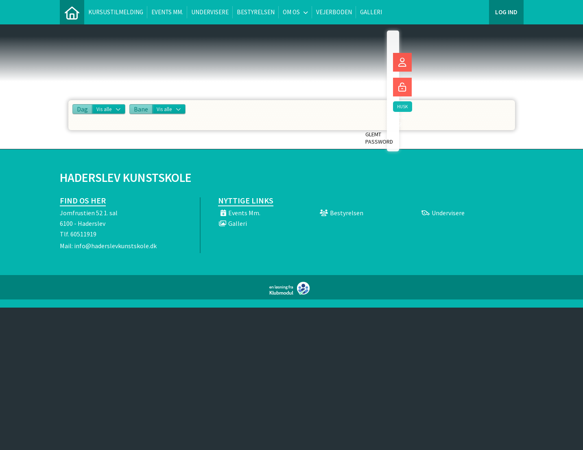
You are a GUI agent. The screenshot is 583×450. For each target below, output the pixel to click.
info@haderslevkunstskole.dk (115, 246)
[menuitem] (72, 12)
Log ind (506, 12)
